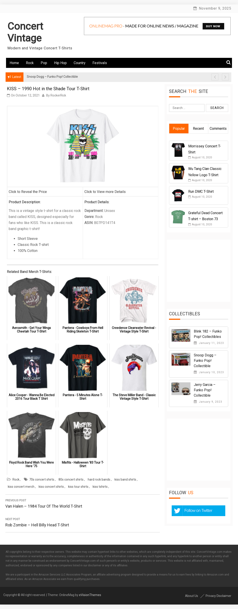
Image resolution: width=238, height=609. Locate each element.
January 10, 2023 (209, 372)
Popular (179, 128)
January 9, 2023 (208, 401)
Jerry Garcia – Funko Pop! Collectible (204, 390)
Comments (218, 128)
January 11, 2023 (209, 343)
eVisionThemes (90, 595)
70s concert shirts (41, 479)
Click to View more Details (105, 192)
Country (80, 63)
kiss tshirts (100, 486)
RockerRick (58, 95)
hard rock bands (99, 479)
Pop (44, 63)
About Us (191, 596)
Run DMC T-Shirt (201, 191)
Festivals (99, 63)
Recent (198, 128)
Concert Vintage (25, 32)
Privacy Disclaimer (218, 596)
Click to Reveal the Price (28, 192)
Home (14, 63)
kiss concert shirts (51, 486)
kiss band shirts (125, 479)
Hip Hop (60, 63)
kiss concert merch (21, 486)
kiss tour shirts (78, 486)
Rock (30, 63)
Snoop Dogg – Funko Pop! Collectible (205, 360)
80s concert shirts (71, 479)
